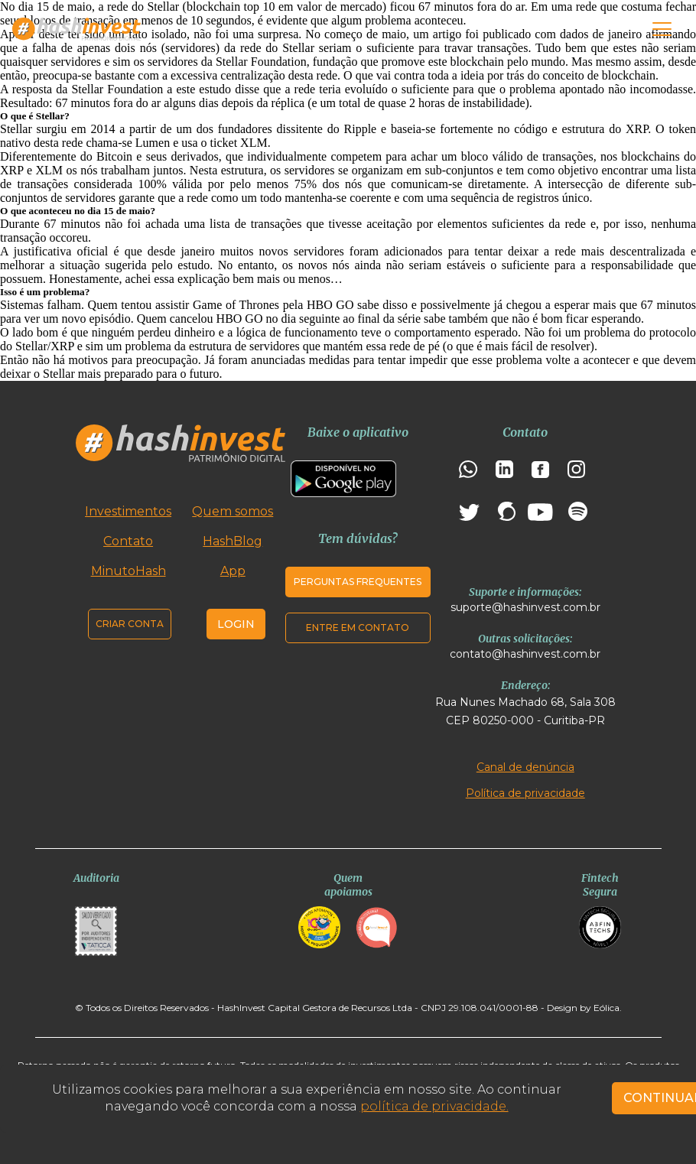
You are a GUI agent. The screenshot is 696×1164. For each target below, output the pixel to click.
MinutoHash (128, 571)
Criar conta (130, 623)
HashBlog (232, 541)
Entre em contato (357, 627)
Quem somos (232, 511)
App (233, 571)
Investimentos (128, 511)
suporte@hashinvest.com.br (525, 607)
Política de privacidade (525, 793)
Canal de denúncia (525, 767)
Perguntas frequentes (357, 581)
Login (236, 624)
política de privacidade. (434, 1106)
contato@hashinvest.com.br (525, 654)
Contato (128, 541)
